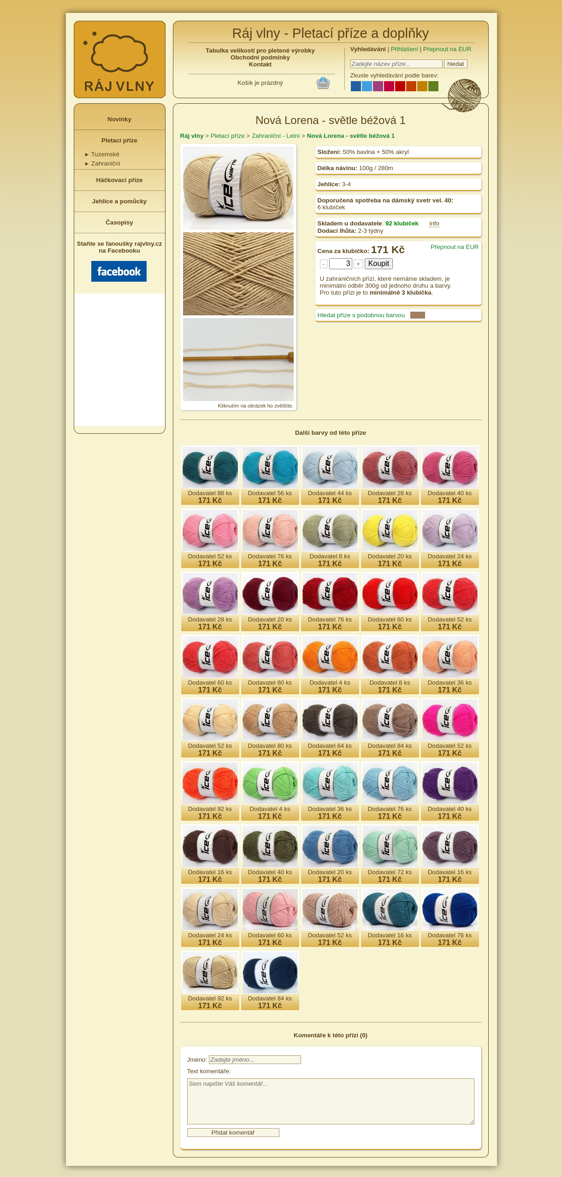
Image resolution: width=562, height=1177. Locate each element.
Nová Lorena (325, 135)
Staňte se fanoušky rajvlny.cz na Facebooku (119, 261)
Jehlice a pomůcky (119, 201)
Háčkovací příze (119, 180)
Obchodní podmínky (260, 57)
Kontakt (260, 64)
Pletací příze (119, 140)
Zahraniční (102, 163)
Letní (293, 135)
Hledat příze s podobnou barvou (361, 315)
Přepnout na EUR (447, 49)
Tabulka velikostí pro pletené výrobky (260, 50)
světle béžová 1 (372, 135)
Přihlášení (404, 49)
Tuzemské (101, 154)
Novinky (119, 119)
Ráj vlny (192, 135)
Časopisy (119, 222)
